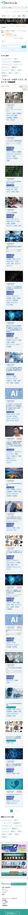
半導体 (13, 151)
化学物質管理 (17, 61)
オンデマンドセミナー (11, 707)
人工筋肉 (15, 416)
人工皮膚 (9, 416)
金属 (8, 302)
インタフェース (10, 451)
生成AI (17, 73)
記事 (3, 35)
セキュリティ (6, 67)
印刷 (8, 189)
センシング (9, 265)
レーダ (18, 259)
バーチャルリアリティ (11, 460)
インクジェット (15, 187)
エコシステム (15, 493)
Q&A (3, 41)
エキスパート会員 (18, 38)
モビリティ (17, 263)
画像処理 (19, 113)
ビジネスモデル (10, 261)
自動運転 (9, 259)
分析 (8, 489)
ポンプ (8, 191)
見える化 (13, 119)
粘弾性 (18, 562)
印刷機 (18, 298)
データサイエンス (7, 64)
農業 (10, 73)
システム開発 (10, 304)
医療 (14, 380)
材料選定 (9, 298)
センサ (8, 151)
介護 (8, 604)
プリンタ (13, 221)
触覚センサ (9, 380)
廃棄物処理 (9, 609)
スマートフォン (16, 800)
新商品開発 (9, 117)
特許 (19, 491)
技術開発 (15, 495)
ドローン (16, 644)
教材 (15, 35)
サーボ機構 (14, 115)
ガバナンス (9, 158)
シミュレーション (10, 344)
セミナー (7, 26)
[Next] (19, 811)
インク (8, 187)
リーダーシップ (6, 61)
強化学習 (9, 340)
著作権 (13, 70)
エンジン (18, 344)
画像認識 (19, 151)
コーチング (5, 70)
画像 (14, 113)
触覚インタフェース (11, 458)
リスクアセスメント (11, 562)
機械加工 (15, 117)
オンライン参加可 (10, 147)
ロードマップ (18, 604)
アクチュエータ (15, 418)
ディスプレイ (18, 451)
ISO (16, 564)
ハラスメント (18, 64)
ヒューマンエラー (7, 59)
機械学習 (14, 67)
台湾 (18, 773)
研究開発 (9, 646)
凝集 (13, 191)
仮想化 (12, 342)
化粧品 (4, 73)
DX (8, 382)
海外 (12, 263)
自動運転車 (9, 491)
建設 (18, 602)
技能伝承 (15, 158)
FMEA (20, 70)
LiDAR (16, 261)
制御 (15, 225)
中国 (8, 263)
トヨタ (8, 493)
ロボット (9, 113)
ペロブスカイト (14, 302)
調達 (8, 160)
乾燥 (15, 189)
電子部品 (15, 646)
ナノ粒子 (9, 300)
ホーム (2, 26)
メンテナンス (10, 225)
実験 (12, 564)
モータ (8, 115)
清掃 (11, 382)
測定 (17, 191)
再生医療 (5, 75)
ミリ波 (12, 420)
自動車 (15, 491)
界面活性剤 (15, 300)
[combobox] (10, 50)
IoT (8, 119)
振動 (19, 456)
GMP (16, 59)
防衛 (14, 773)
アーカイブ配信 (10, 149)
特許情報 (9, 495)
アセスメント (15, 560)
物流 (8, 342)
